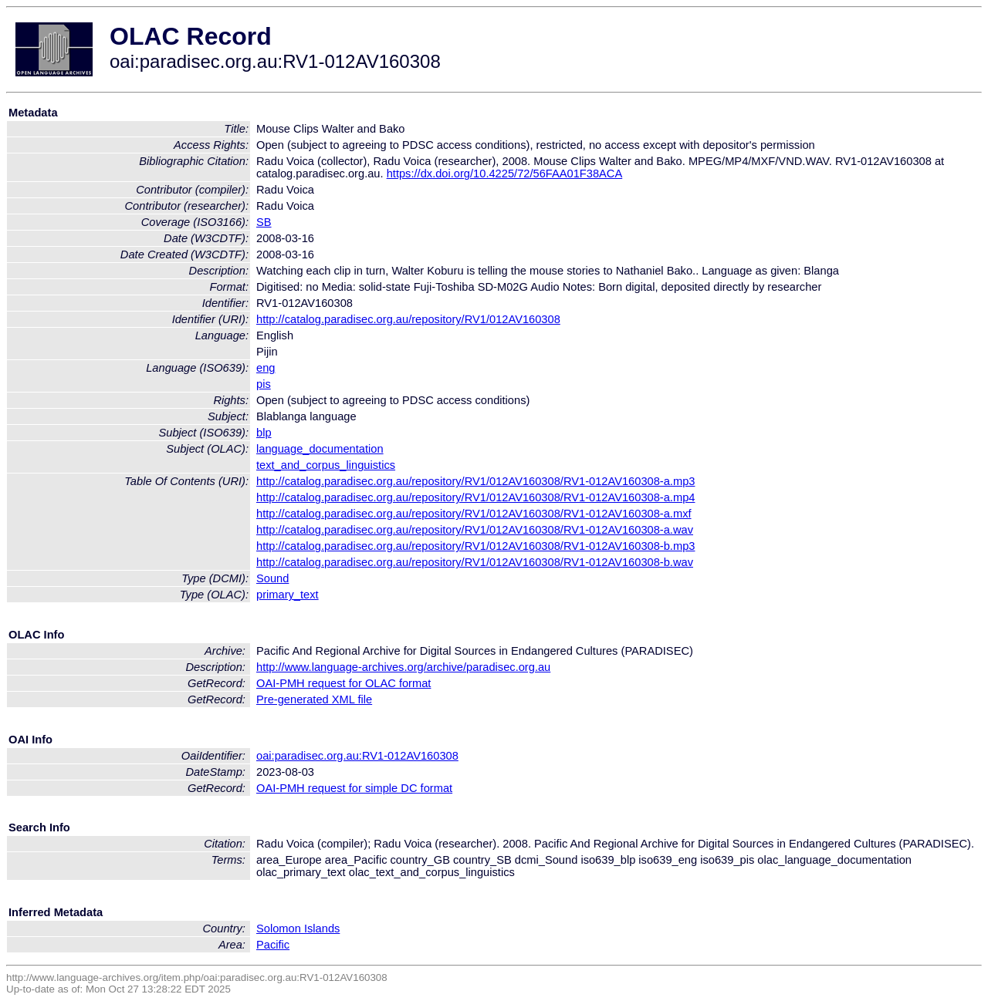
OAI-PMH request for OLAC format (343, 683)
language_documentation (320, 449)
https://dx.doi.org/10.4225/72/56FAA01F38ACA (505, 173)
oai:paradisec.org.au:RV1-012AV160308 (357, 756)
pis (263, 384)
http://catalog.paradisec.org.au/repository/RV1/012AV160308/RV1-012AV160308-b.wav (474, 562)
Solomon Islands (298, 928)
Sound (272, 578)
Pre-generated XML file (314, 699)
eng (265, 368)
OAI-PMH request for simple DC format (354, 788)
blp (264, 432)
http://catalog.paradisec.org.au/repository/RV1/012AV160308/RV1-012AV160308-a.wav (474, 530)
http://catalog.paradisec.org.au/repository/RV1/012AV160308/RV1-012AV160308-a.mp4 (475, 497)
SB (264, 222)
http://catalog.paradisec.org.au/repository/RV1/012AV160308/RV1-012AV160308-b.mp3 (475, 546)
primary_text (287, 594)
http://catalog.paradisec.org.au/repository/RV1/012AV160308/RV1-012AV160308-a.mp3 (475, 481)
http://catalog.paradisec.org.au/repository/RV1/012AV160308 (408, 319)
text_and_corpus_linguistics (325, 465)
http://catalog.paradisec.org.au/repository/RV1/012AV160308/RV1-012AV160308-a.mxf (474, 513)
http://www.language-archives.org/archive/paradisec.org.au (403, 667)
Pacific (272, 945)
